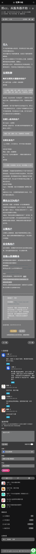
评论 (3, 428)
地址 (3, 463)
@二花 (13, 372)
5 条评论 (5, 14)
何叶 (5, 12)
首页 (5, 19)
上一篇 (5, 342)
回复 (8, 363)
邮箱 (3, 456)
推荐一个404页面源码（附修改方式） (18, 494)
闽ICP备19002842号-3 (26, 551)
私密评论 (27, 444)
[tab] (6, 478)
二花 (7, 354)
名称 (3, 449)
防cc (4, 539)
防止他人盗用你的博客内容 (15, 499)
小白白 (8, 396)
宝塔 (13, 539)
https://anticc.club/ (13, 274)
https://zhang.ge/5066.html (19, 266)
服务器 (9, 539)
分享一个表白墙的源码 (13, 482)
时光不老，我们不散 (13, 488)
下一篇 (31, 342)
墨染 (7, 409)
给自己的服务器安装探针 (14, 505)
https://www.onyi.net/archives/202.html (18, 303)
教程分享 (22, 14)
